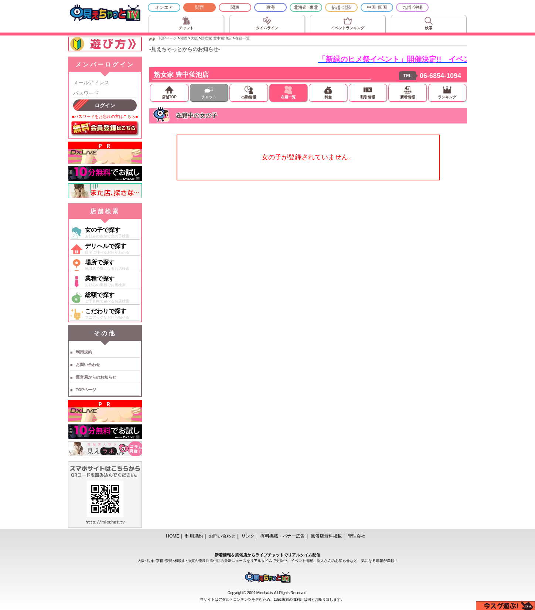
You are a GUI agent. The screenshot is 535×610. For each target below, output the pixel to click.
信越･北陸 (341, 7)
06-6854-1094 (440, 75)
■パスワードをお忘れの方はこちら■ (105, 116)
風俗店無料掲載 (326, 536)
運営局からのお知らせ (96, 377)
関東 (235, 7)
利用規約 (84, 352)
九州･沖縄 (412, 7)
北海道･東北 (306, 7)
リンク (248, 536)
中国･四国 (377, 7)
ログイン (105, 105)
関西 (199, 7)
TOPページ (86, 389)
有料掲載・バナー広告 (282, 536)
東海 (270, 7)
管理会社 (356, 536)
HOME (172, 536)
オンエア (164, 7)
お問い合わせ (88, 364)
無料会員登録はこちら (105, 128)
